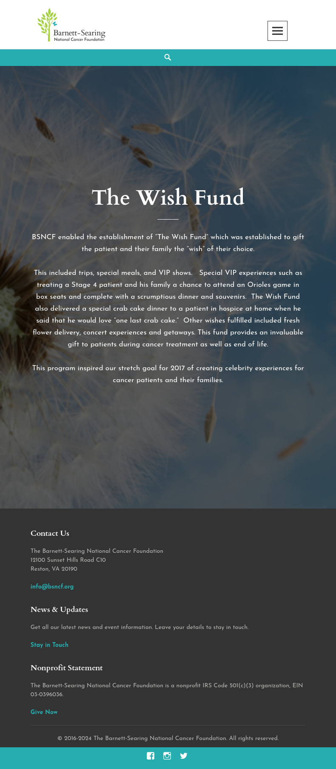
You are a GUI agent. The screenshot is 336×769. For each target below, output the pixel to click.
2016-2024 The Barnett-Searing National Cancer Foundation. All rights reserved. (171, 738)
